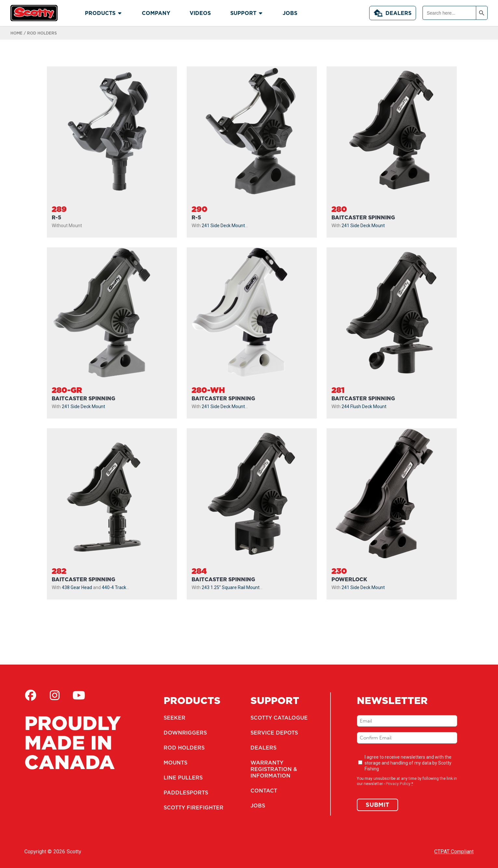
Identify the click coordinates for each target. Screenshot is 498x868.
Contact (263, 790)
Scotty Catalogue (279, 717)
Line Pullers (183, 777)
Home (16, 33)
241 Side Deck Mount (223, 225)
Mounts (175, 762)
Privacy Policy (398, 783)
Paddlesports (186, 792)
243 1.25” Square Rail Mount (231, 587)
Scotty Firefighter (193, 807)
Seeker (174, 717)
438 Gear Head (77, 587)
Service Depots (274, 732)
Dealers (392, 13)
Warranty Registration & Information (273, 769)
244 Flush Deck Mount (364, 406)
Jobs (257, 805)
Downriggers (185, 732)
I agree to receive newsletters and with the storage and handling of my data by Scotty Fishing (408, 762)
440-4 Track (114, 587)
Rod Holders (184, 747)
